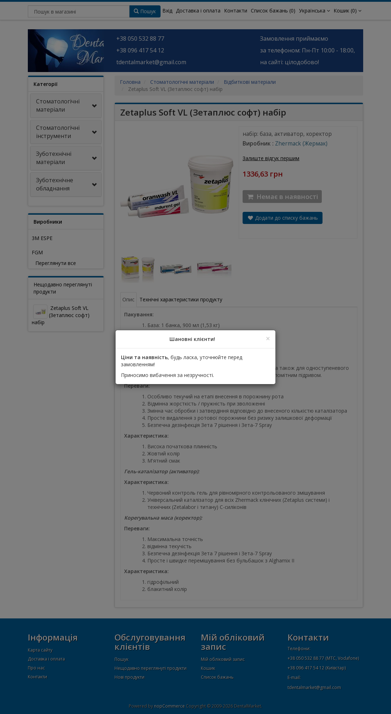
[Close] (268, 338)
